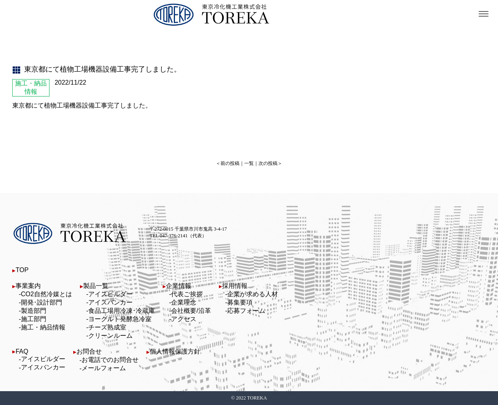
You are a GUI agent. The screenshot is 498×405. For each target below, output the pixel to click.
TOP (22, 270)
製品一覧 (95, 285)
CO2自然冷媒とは (46, 294)
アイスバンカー (110, 302)
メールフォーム (104, 368)
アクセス (183, 319)
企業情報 (178, 285)
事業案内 (28, 285)
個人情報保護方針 (175, 351)
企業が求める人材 (252, 294)
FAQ (21, 351)
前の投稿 (229, 163)
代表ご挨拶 (187, 294)
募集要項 (240, 302)
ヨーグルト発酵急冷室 (120, 319)
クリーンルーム (110, 335)
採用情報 (234, 285)
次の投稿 (268, 163)
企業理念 (183, 302)
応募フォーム (246, 310)
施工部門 (33, 319)
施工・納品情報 (43, 327)
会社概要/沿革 (191, 310)
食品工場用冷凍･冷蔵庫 (121, 310)
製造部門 (33, 310)
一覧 (249, 163)
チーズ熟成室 (107, 327)
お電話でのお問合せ (110, 359)
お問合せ (89, 351)
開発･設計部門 (41, 302)
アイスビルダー (110, 294)
